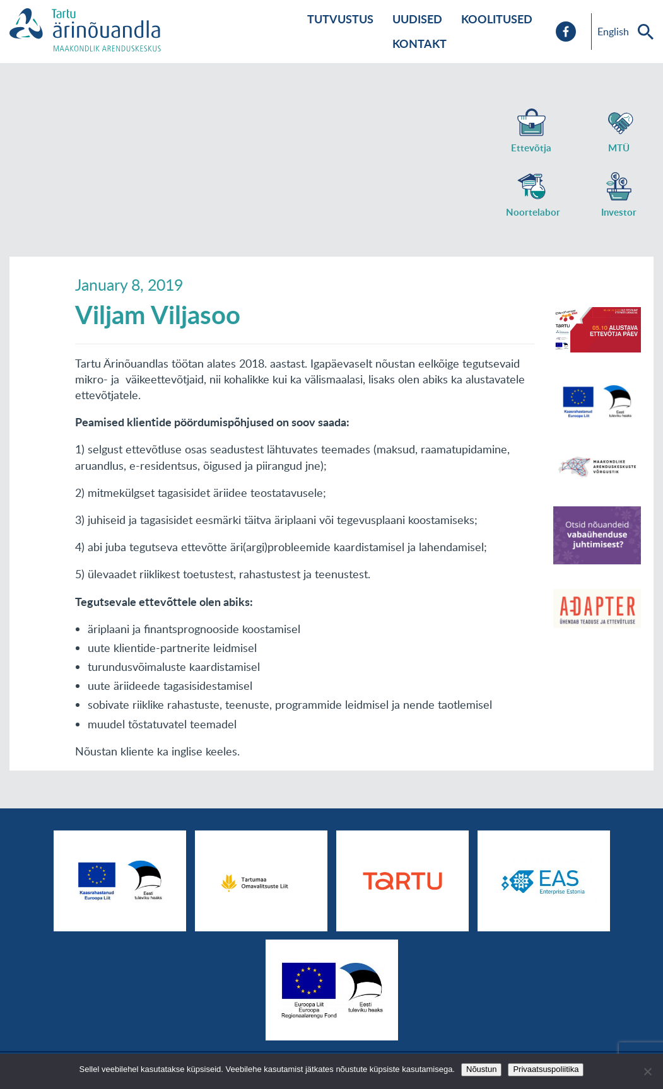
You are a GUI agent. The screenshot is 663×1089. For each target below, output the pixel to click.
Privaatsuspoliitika (545, 1069)
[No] (647, 1071)
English (613, 31)
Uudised (417, 19)
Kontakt (419, 43)
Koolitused (496, 19)
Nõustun (481, 1069)
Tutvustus (340, 19)
